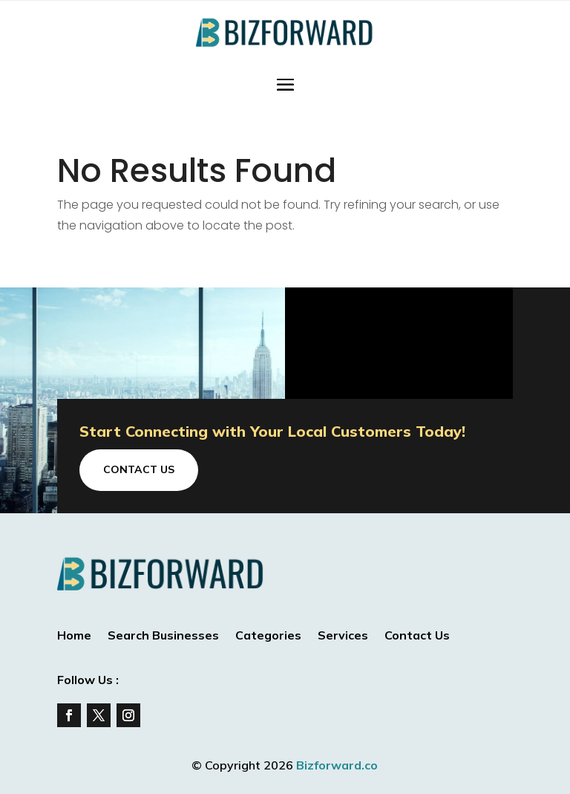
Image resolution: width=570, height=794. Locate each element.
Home (74, 636)
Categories (268, 636)
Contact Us (138, 469)
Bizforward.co (337, 765)
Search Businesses (163, 636)
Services (343, 636)
